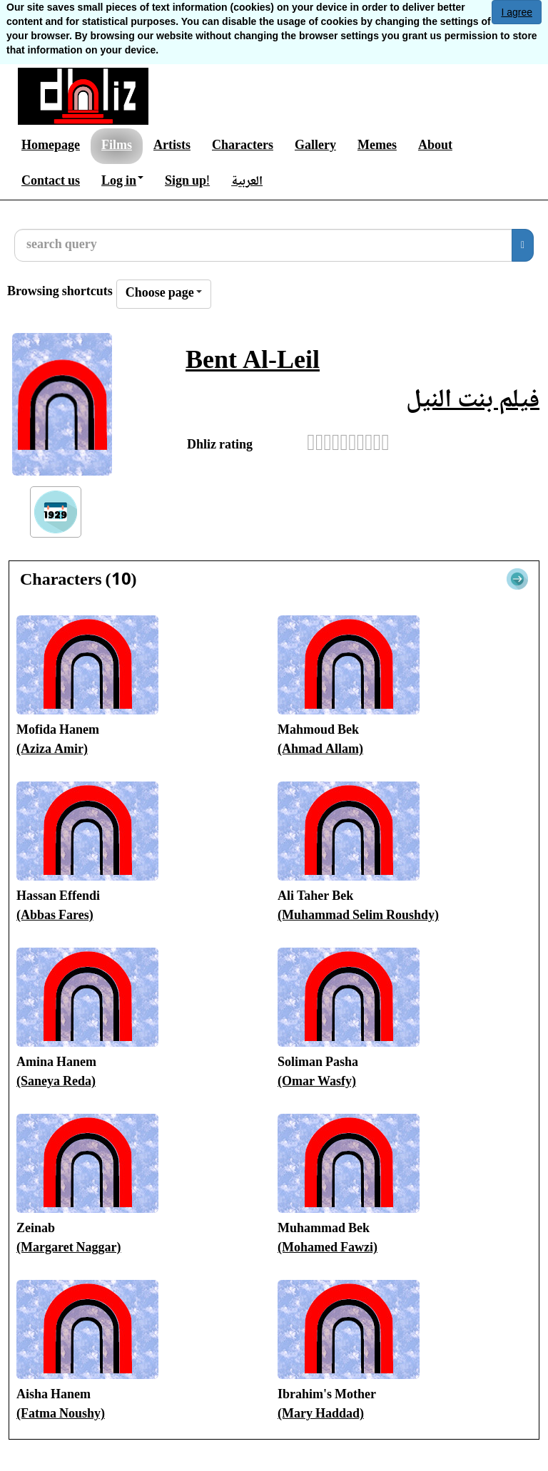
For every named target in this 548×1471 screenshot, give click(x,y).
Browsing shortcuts (60, 292)
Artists (172, 146)
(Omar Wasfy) (317, 1082)
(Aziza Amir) (52, 750)
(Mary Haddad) (321, 1414)
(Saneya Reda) (56, 1082)
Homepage (50, 146)
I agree (516, 12)
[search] (523, 245)
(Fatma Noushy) (60, 1414)
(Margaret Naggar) (68, 1248)
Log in (122, 182)
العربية (247, 182)
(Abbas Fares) (54, 916)
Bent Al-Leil (253, 362)
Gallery (315, 146)
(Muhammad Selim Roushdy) (358, 916)
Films (116, 146)
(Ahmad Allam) (320, 750)
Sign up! (187, 182)
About (435, 146)
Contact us (50, 182)
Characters (242, 146)
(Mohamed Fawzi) (327, 1248)
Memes (377, 146)
